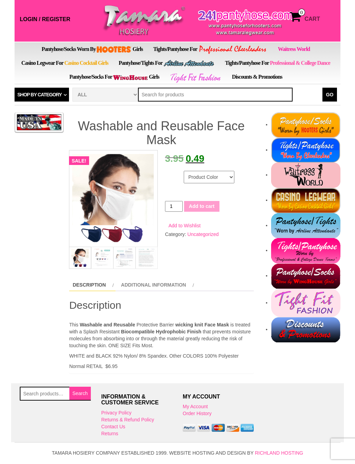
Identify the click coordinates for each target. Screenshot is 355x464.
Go (330, 94)
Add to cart (202, 206)
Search (80, 393)
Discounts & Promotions (257, 77)
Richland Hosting (279, 453)
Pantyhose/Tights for (167, 63)
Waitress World (294, 49)
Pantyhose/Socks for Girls (114, 77)
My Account (195, 407)
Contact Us (113, 427)
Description (89, 285)
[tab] (92, 285)
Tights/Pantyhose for (210, 49)
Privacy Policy (116, 413)
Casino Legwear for (65, 63)
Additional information (153, 285)
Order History (197, 414)
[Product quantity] (174, 206)
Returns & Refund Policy (127, 420)
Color (173, 174)
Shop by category (39, 94)
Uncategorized (203, 234)
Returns (109, 434)
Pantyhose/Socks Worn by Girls (92, 49)
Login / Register (45, 19)
